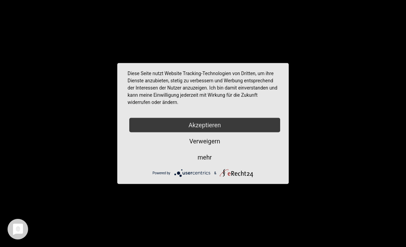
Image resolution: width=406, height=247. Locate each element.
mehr (205, 157)
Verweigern (204, 141)
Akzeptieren (205, 125)
